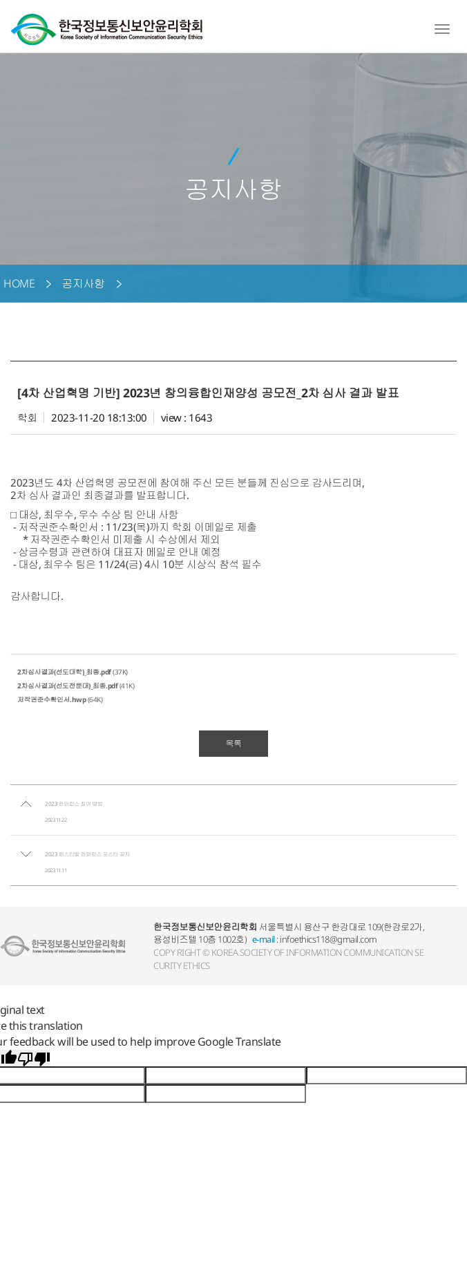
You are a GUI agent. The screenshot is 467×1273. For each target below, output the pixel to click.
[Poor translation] (33, 1058)
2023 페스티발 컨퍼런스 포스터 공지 (87, 854)
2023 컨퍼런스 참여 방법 (73, 803)
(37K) (72, 672)
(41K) (75, 685)
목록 (234, 743)
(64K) (59, 699)
